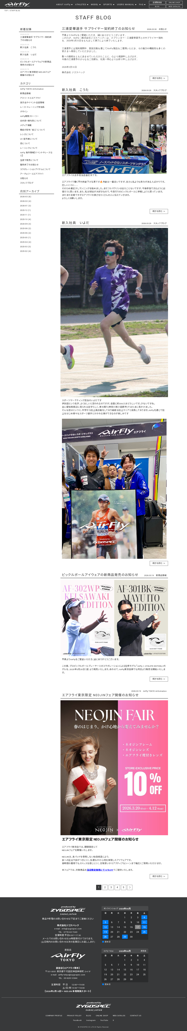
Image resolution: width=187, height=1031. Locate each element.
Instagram (91, 1020)
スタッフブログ (160, 90)
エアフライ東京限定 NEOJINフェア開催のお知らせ (100, 695)
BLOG (88, 1015)
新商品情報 (161, 575)
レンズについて (27, 134)
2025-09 (25, 224)
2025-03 (25, 246)
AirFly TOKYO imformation (155, 691)
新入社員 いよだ (76, 223)
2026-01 (25, 205)
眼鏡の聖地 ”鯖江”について (32, 130)
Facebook (77, 1020)
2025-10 (25, 219)
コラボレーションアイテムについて (35, 169)
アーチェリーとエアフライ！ (32, 174)
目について (25, 143)
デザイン (24, 111)
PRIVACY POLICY (74, 1015)
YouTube (104, 1020)
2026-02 (25, 201)
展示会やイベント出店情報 (32, 102)
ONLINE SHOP (102, 1015)
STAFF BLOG (15, 11)
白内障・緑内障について (31, 121)
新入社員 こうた (75, 90)
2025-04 (25, 242)
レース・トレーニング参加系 (32, 107)
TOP (6, 11)
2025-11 (25, 215)
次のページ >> (129, 888)
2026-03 (25, 196)
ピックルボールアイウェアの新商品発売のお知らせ (100, 575)
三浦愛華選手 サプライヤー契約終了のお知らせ (98, 29)
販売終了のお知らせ (29, 165)
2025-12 (25, 210)
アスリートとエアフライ (30, 98)
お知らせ (163, 29)
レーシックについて (29, 148)
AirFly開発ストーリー (29, 116)
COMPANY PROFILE (54, 1015)
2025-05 (25, 237)
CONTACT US (135, 1015)
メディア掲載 (26, 125)
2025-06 (25, 233)
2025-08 (25, 228)
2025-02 (25, 251)
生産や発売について (29, 160)
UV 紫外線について (29, 139)
